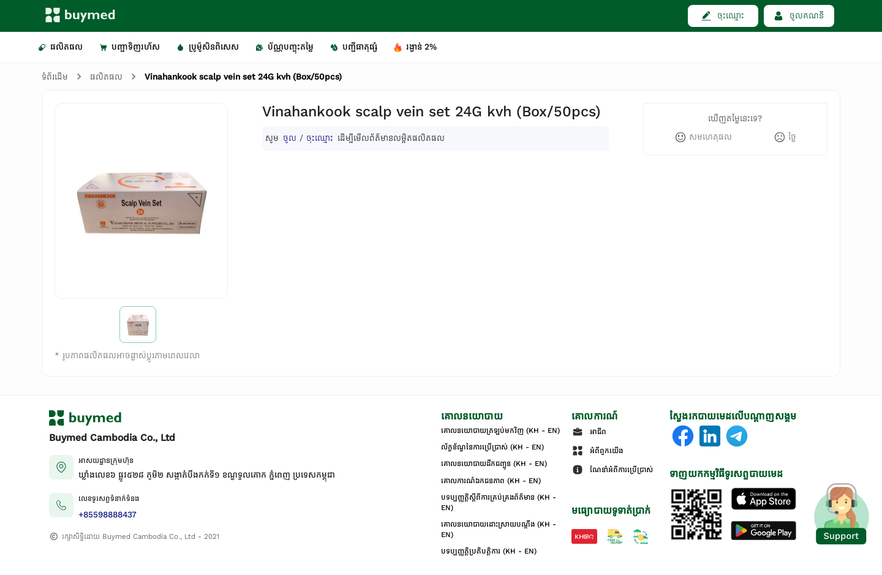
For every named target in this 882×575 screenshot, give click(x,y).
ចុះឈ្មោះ (319, 138)
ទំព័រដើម (55, 77)
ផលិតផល (106, 77)
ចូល (289, 138)
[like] (703, 137)
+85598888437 (107, 514)
